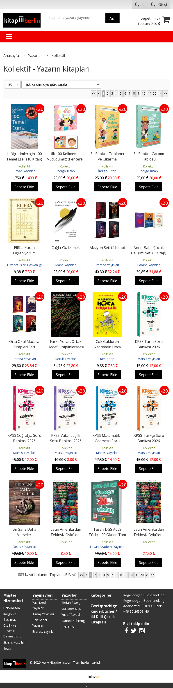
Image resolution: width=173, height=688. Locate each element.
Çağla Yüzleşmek (66, 247)
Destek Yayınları (24, 546)
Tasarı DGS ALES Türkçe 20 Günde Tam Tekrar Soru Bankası (107, 535)
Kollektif (24, 166)
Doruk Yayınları (66, 359)
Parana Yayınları (107, 265)
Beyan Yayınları (24, 171)
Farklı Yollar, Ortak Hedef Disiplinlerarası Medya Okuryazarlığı (66, 347)
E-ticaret (79, 676)
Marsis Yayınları (148, 359)
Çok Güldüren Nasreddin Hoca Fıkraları (107, 347)
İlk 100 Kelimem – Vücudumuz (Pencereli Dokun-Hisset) (65, 159)
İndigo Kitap (66, 171)
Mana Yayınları (65, 265)
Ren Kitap (107, 359)
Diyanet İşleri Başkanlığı (24, 265)
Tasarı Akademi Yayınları (107, 546)
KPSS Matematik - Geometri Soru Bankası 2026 (107, 441)
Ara (112, 18)
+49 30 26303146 (136, 611)
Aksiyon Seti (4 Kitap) (107, 247)
